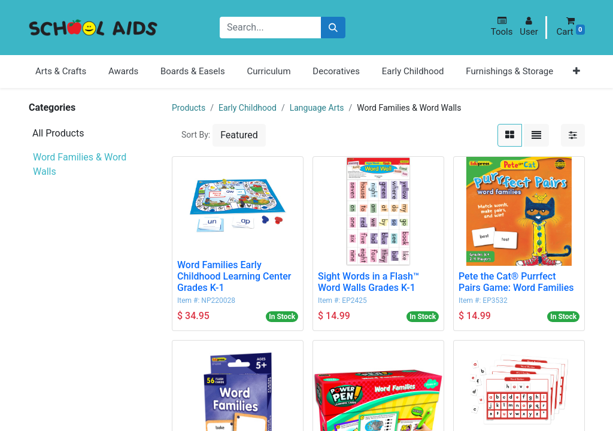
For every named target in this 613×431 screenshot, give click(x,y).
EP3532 (494, 300)
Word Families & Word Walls (79, 158)
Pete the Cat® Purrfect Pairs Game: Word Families (516, 282)
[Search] (333, 28)
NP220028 (218, 300)
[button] (502, 26)
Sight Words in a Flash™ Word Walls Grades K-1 (368, 282)
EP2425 (354, 300)
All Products (58, 133)
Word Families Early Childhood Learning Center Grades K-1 (234, 276)
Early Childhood (248, 108)
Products (188, 108)
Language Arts (317, 108)
